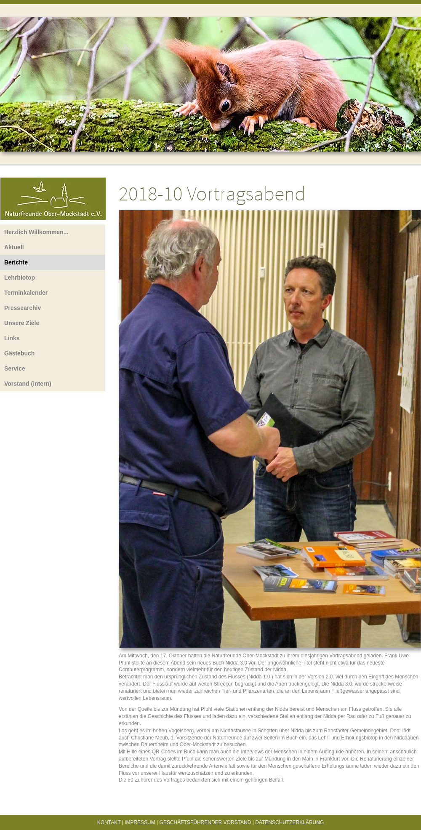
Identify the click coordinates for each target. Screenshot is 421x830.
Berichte (16, 262)
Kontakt (109, 822)
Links (12, 338)
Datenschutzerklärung (289, 822)
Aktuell (14, 247)
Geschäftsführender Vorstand (205, 822)
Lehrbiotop (19, 277)
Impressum (140, 822)
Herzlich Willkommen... (36, 232)
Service (14, 368)
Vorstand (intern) (27, 383)
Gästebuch (19, 353)
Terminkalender (26, 292)
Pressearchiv (22, 307)
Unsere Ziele (21, 323)
